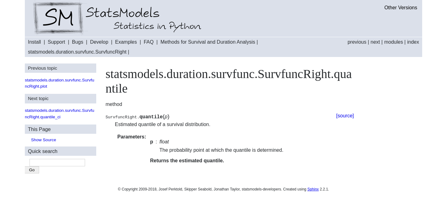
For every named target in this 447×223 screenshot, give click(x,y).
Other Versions (400, 7)
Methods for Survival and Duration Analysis (207, 42)
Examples (126, 42)
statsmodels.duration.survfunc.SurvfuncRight (77, 52)
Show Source (43, 140)
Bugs (77, 42)
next (375, 42)
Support (56, 42)
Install (34, 42)
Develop (99, 42)
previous (357, 42)
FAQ (149, 42)
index (413, 42)
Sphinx (313, 189)
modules (393, 42)
